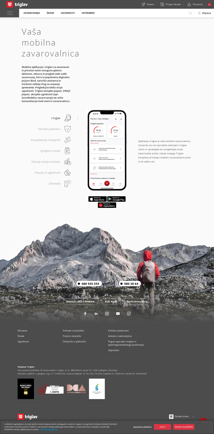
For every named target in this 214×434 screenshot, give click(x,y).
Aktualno (22, 330)
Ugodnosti (68, 12)
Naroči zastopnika (80, 301)
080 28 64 (128, 283)
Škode (50, 12)
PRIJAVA (206, 13)
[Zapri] (210, 428)
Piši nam (111, 301)
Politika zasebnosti (118, 330)
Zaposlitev (113, 350)
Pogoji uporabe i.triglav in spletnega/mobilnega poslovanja (126, 343)
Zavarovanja (31, 12)
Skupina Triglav (26, 366)
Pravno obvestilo (72, 336)
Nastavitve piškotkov (142, 428)
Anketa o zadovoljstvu (120, 336)
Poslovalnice (137, 301)
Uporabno (88, 12)
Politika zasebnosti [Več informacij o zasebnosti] (49, 430)
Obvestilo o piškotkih (74, 341)
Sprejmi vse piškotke (184, 428)
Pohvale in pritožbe (73, 330)
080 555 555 (87, 283)
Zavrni (162, 428)
